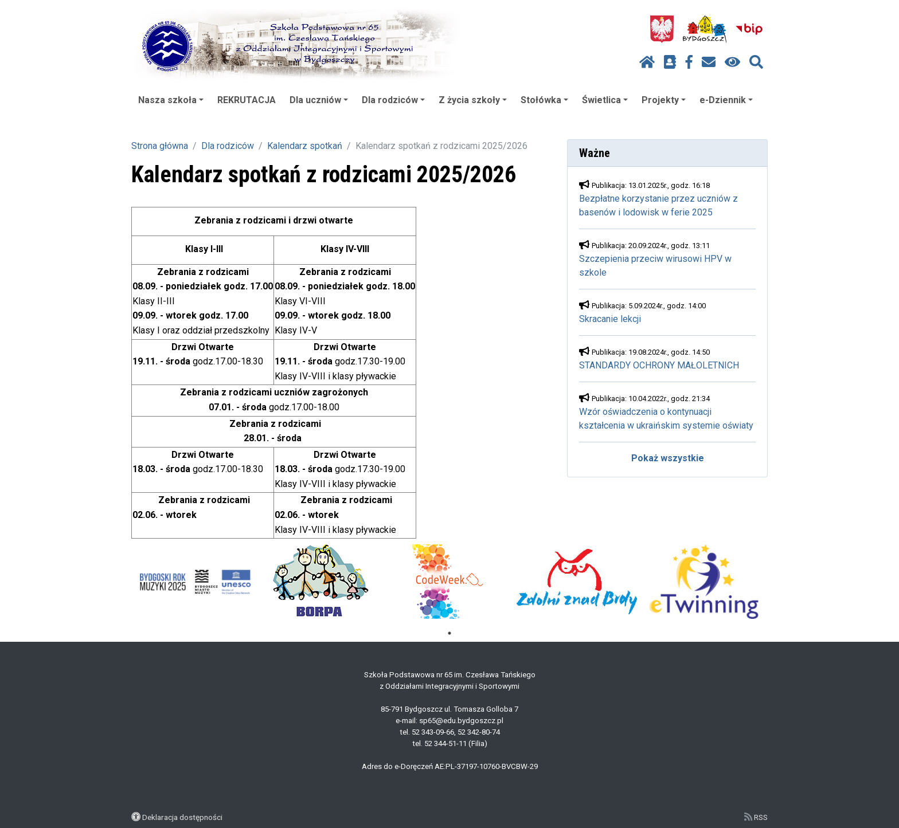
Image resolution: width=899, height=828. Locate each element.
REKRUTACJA (246, 100)
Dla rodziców (393, 100)
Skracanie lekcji (610, 318)
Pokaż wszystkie (667, 458)
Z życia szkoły (473, 100)
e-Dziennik (726, 100)
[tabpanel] (195, 582)
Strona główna (159, 145)
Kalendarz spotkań (304, 145)
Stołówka (544, 100)
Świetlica (605, 100)
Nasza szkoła (171, 100)
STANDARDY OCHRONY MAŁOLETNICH (659, 365)
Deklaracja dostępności (182, 817)
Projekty (664, 100)
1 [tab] (449, 633)
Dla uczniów (319, 100)
